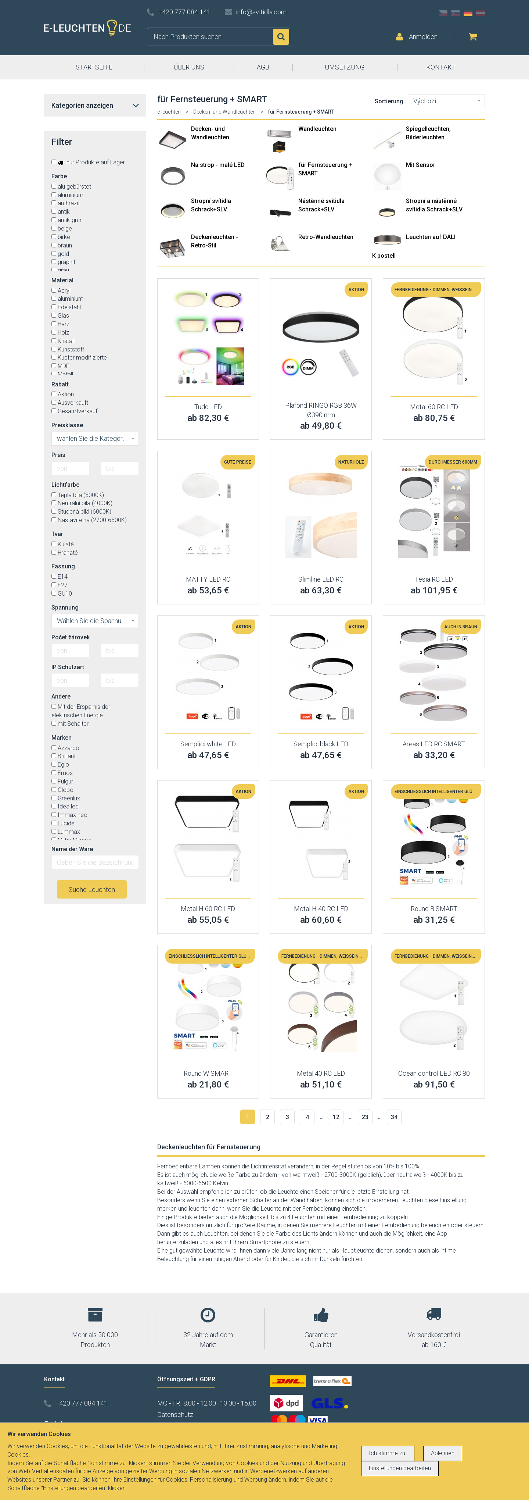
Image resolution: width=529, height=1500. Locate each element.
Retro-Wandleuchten (325, 236)
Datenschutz (175, 1414)
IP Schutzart (67, 667)
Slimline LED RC (320, 579)
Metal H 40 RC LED (321, 909)
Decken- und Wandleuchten (224, 112)
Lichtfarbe (65, 484)
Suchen (281, 37)
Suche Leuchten (92, 889)
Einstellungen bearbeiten (400, 1468)
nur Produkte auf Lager (88, 162)
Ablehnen (442, 1453)
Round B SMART (434, 909)
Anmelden (423, 36)
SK (455, 13)
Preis (58, 454)
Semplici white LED (208, 744)
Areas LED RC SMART (434, 744)
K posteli (384, 255)
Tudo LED (208, 407)
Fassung (63, 566)
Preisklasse (67, 425)
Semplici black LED (321, 744)
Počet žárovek (70, 637)
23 (365, 1117)
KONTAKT (441, 67)
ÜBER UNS (188, 67)
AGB (263, 67)
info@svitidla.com (261, 12)
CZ (443, 13)
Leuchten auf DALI (431, 236)
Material (62, 280)
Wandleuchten (317, 128)
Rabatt (60, 384)
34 (394, 1117)
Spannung (65, 607)
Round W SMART (208, 1073)
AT (480, 13)
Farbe (59, 176)
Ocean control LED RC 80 (434, 1073)
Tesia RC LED (434, 579)
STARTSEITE (94, 67)
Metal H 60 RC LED (208, 909)
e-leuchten (169, 112)
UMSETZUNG (344, 67)
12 (336, 1117)
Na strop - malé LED (218, 164)
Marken (61, 737)
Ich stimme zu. (388, 1453)
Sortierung (389, 101)
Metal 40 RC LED (321, 1073)
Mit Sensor (420, 164)
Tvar (57, 534)
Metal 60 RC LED (434, 407)
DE (468, 13)
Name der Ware (72, 849)
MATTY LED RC (208, 579)
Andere (61, 696)
